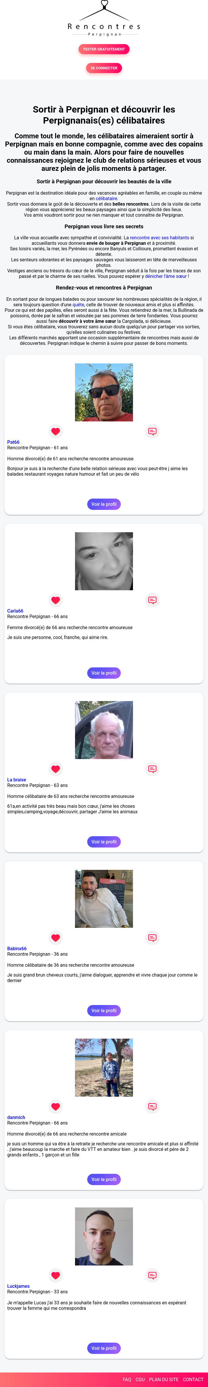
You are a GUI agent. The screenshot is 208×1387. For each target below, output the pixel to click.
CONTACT (193, 1379)
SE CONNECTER (104, 68)
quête (78, 304)
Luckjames (18, 1286)
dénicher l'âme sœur (166, 276)
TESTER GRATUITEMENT (104, 49)
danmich (16, 1117)
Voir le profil (104, 504)
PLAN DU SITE (164, 1379)
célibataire (106, 198)
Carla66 (15, 611)
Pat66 (13, 442)
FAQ (127, 1379)
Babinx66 (17, 948)
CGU (140, 1379)
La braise (16, 780)
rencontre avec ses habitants (159, 237)
